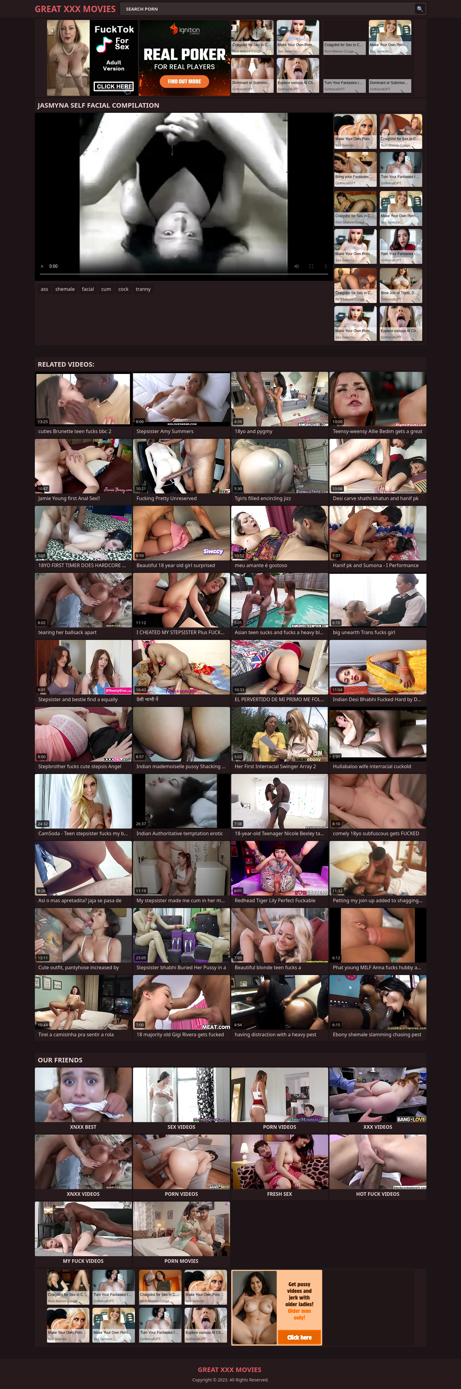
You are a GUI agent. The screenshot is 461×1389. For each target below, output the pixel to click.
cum (106, 289)
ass (44, 289)
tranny (143, 289)
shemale (65, 289)
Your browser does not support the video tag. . (184, 197)
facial (88, 289)
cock (123, 289)
